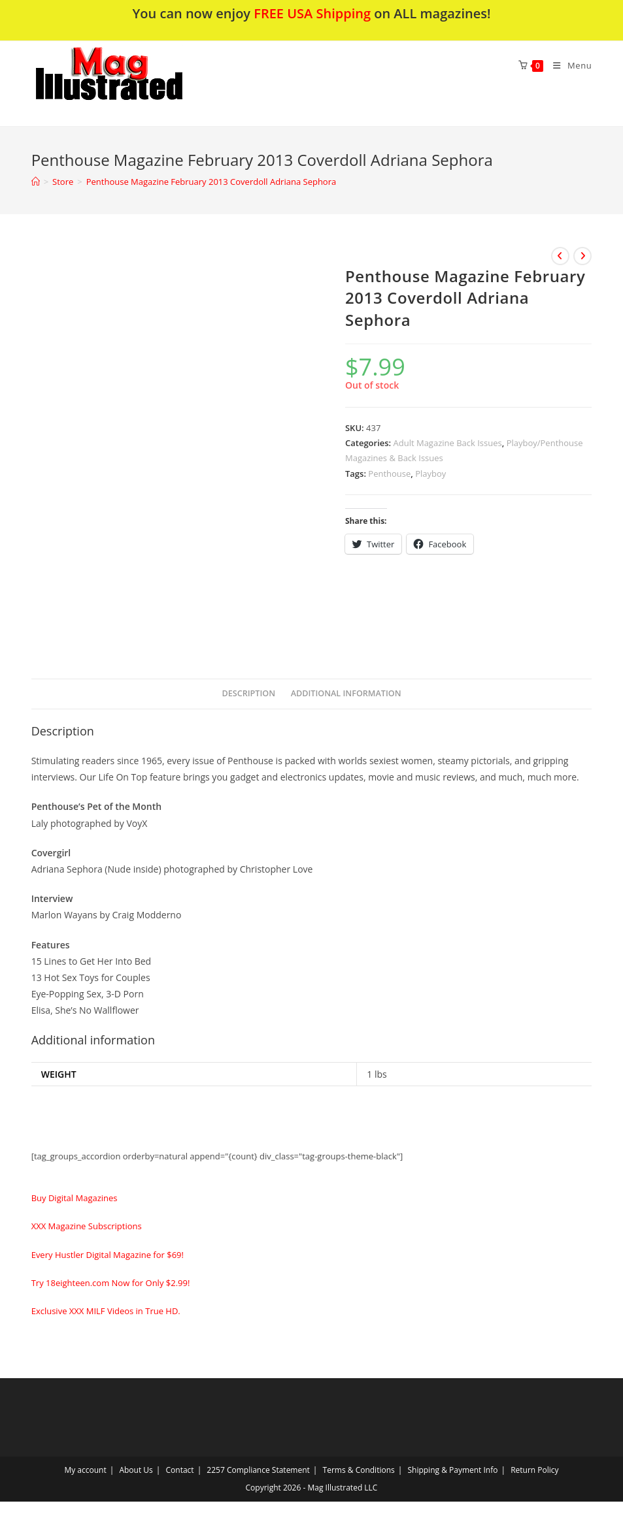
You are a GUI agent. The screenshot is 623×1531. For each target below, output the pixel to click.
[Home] (35, 181)
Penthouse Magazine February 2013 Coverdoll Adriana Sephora (211, 181)
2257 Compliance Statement (258, 1469)
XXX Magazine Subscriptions (86, 1226)
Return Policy (534, 1469)
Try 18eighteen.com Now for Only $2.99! (110, 1283)
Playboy (430, 473)
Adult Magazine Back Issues (448, 443)
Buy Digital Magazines (74, 1198)
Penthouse (389, 473)
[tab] (248, 694)
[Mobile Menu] (567, 65)
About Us (135, 1469)
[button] (143, 83)
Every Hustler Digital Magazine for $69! (107, 1255)
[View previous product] (560, 256)
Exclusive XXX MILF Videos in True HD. (105, 1311)
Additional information (346, 693)
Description (248, 693)
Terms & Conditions (359, 1469)
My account (85, 1469)
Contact (180, 1469)
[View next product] (582, 256)
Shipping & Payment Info (452, 1469)
